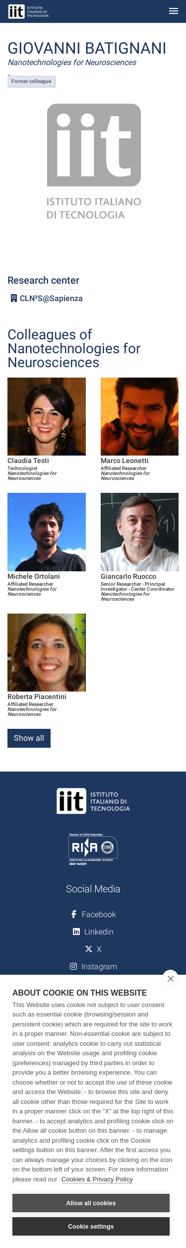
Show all (29, 738)
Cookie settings (91, 1226)
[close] (170, 978)
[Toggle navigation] (173, 11)
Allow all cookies (91, 1203)
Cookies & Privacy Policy (97, 1179)
